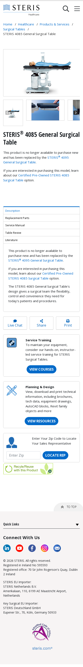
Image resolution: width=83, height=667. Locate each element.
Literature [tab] (11, 240)
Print (68, 323)
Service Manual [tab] (15, 225)
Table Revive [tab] (13, 233)
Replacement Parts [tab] (17, 218)
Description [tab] (12, 211)
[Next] (75, 113)
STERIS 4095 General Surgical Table (35, 260)
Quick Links (11, 524)
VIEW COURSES (41, 369)
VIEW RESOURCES (41, 421)
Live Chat (15, 323)
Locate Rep (55, 455)
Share (41, 323)
